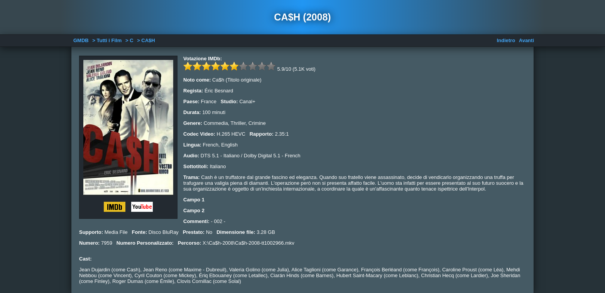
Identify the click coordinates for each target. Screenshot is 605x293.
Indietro (506, 40)
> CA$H (146, 40)
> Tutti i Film (107, 40)
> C (129, 40)
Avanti (526, 40)
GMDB (81, 40)
